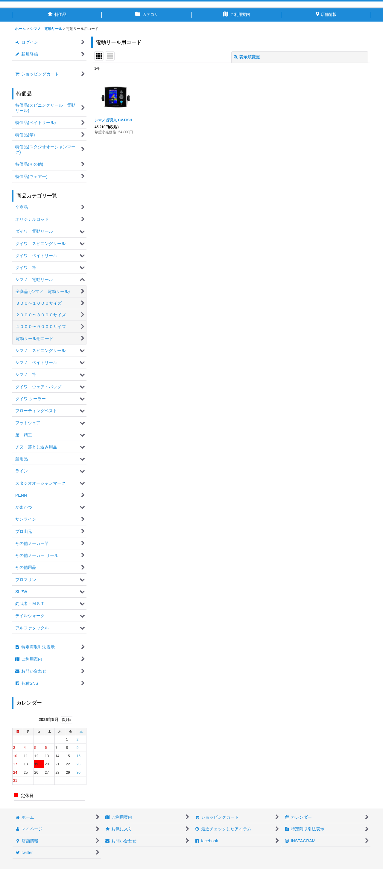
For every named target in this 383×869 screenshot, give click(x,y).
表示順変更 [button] (247, 57)
